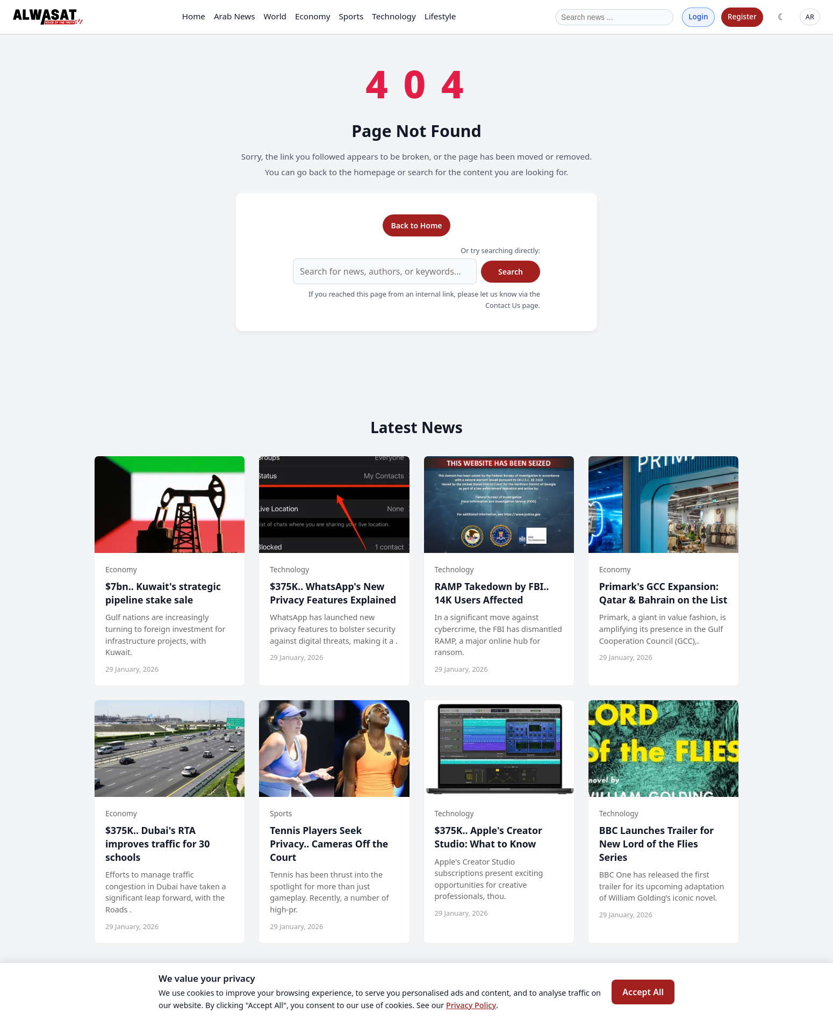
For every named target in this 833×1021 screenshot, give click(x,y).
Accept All (643, 992)
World (274, 16)
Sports (351, 16)
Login (698, 16)
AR (810, 16)
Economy (312, 16)
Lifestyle (440, 16)
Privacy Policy (471, 1005)
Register (742, 16)
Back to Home (416, 225)
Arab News (234, 16)
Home (193, 16)
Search (510, 272)
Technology (393, 16)
